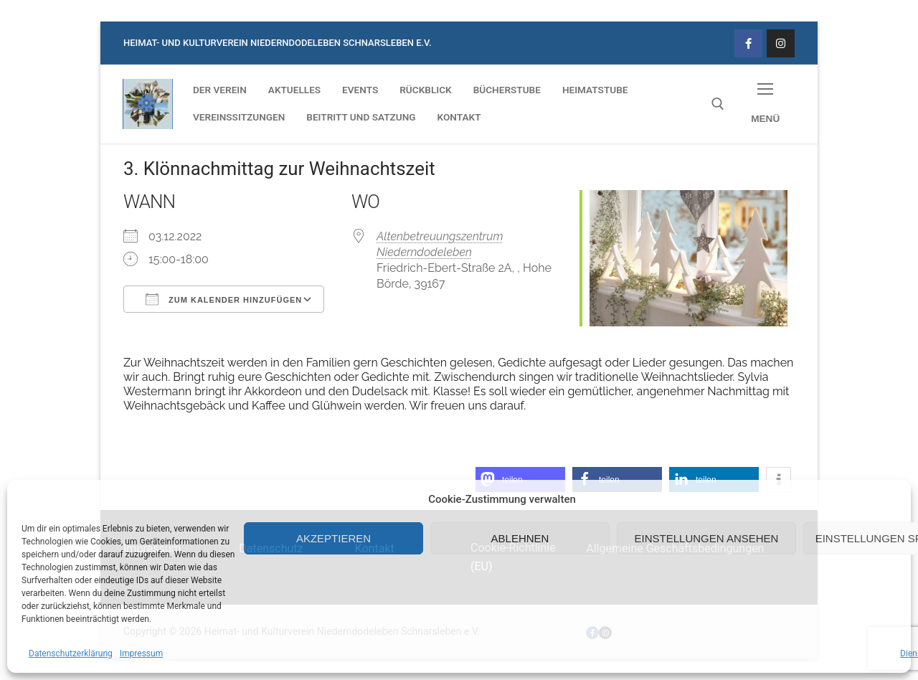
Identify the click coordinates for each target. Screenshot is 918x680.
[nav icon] (765, 104)
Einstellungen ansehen (707, 538)
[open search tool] (717, 104)
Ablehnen (520, 538)
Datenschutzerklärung (71, 653)
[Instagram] (781, 43)
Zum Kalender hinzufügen (224, 299)
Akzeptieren (333, 538)
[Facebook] (748, 43)
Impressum (141, 653)
